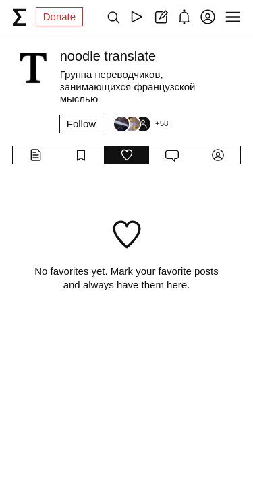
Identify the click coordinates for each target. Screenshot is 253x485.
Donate (59, 16)
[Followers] (140, 124)
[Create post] (160, 17)
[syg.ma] (19, 17)
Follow (81, 123)
